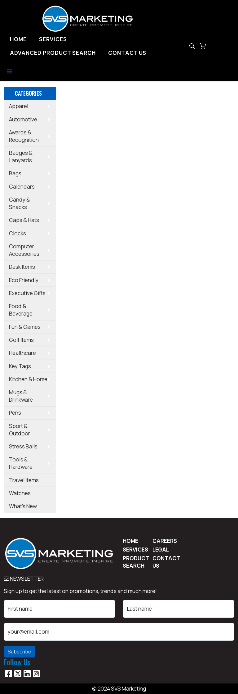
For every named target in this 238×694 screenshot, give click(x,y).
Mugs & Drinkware (21, 396)
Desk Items (22, 266)
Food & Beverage (21, 310)
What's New (23, 506)
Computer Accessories (24, 250)
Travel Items (24, 480)
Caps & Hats (24, 220)
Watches (20, 493)
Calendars (22, 186)
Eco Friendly (23, 280)
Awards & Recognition (24, 136)
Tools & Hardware (21, 463)
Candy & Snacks (19, 203)
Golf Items (21, 339)
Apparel (18, 106)
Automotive (23, 119)
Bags (15, 173)
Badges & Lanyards (21, 156)
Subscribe (19, 651)
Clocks (17, 233)
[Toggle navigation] (9, 71)
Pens (15, 412)
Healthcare (22, 352)
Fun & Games (25, 326)
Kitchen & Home (28, 379)
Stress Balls (23, 446)
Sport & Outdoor (19, 429)
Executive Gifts (27, 293)
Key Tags (20, 366)
